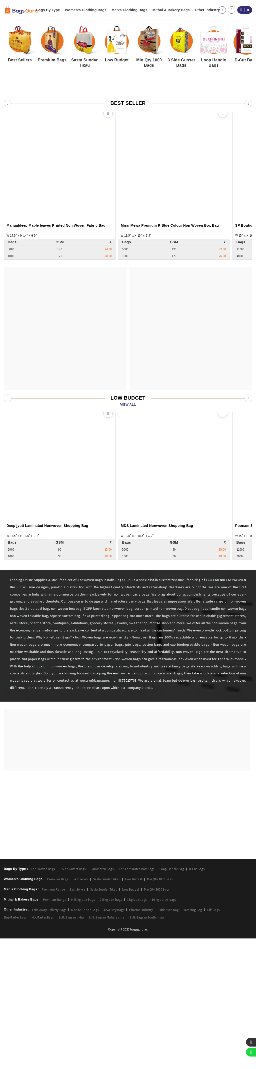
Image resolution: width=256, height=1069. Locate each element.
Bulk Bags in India (71, 1048)
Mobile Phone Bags (84, 1040)
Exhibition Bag (168, 1040)
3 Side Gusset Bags (73, 999)
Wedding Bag (193, 1040)
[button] (247, 184)
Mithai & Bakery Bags (171, 10)
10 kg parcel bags (164, 1030)
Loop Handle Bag (172, 999)
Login (76, 930)
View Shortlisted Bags (89, 944)
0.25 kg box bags (83, 1030)
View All (128, 459)
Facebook (149, 930)
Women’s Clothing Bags (86, 10)
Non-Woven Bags (42, 999)
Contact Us (217, 937)
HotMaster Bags (43, 1048)
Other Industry (207, 10)
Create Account (84, 937)
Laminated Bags (102, 999)
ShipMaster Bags (15, 1048)
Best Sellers (80, 1010)
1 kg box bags (137, 1030)
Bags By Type (48, 10)
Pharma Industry (141, 1040)
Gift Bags (213, 1040)
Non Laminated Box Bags (136, 999)
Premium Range (53, 1020)
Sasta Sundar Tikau (106, 1010)
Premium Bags (57, 1010)
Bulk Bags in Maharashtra (106, 1048)
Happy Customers (222, 951)
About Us (215, 930)
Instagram (149, 937)
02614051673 (135, 977)
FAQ (211, 944)
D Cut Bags (196, 999)
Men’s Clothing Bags (130, 10)
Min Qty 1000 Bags (159, 1010)
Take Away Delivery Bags (49, 1040)
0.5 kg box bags (111, 1030)
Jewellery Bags (114, 1040)
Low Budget (133, 1010)
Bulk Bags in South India (147, 1048)
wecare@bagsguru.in (74, 977)
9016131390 (189, 977)
